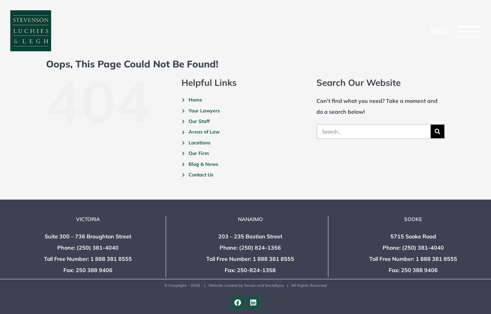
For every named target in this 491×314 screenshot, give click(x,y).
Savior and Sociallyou (264, 285)
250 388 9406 (94, 270)
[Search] (437, 131)
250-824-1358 (256, 270)
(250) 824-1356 (260, 247)
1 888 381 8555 (111, 258)
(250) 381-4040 (98, 247)
